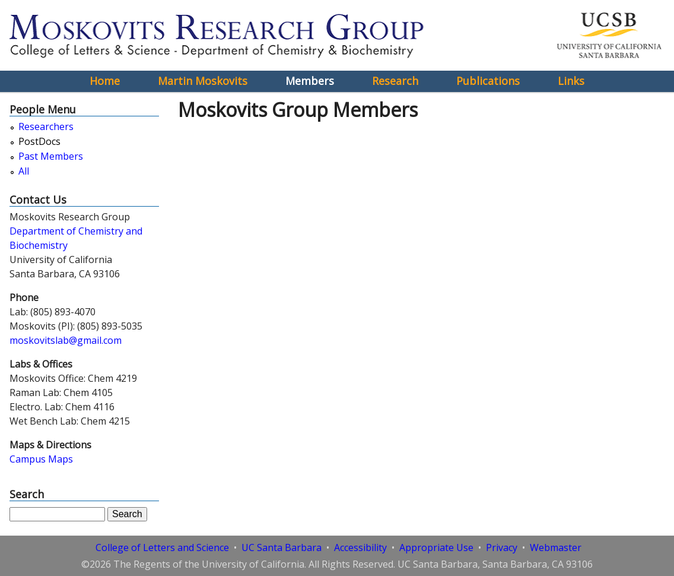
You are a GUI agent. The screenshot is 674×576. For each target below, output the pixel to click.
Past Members (50, 156)
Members (309, 81)
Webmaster (555, 547)
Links (571, 81)
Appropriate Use (436, 547)
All (23, 171)
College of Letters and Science (162, 547)
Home (105, 81)
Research (395, 81)
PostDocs (39, 141)
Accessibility (360, 547)
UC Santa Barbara (281, 547)
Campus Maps (41, 459)
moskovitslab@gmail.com (65, 340)
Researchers (46, 126)
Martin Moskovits (202, 81)
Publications (488, 81)
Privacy (501, 547)
